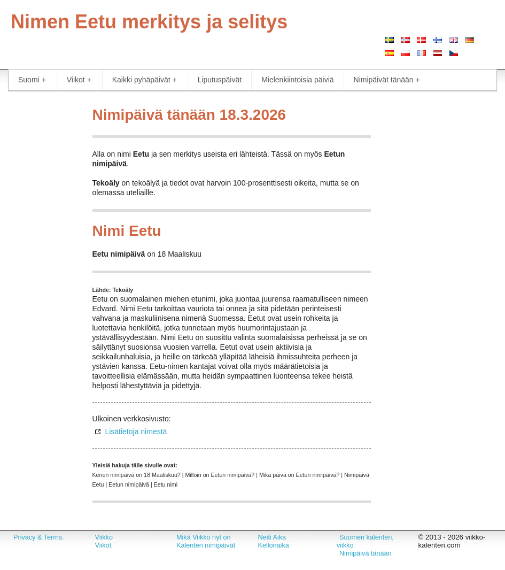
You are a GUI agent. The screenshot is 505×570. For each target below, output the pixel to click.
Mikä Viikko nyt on (203, 537)
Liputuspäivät (220, 79)
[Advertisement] (42, 262)
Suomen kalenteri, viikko (365, 541)
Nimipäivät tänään (387, 79)
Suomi (32, 79)
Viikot (79, 79)
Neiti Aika (272, 537)
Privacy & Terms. (38, 537)
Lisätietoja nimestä (136, 431)
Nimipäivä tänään (365, 553)
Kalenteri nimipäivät (205, 545)
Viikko (104, 537)
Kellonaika (273, 545)
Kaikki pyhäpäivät (144, 79)
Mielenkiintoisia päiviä (297, 79)
